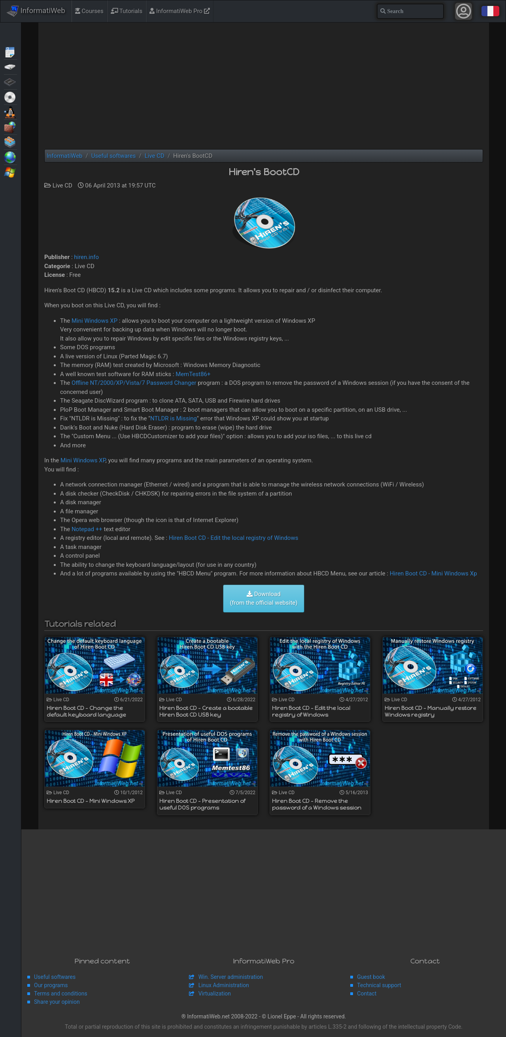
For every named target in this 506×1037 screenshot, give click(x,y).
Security (10, 126)
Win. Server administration (230, 977)
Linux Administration (223, 985)
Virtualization (10, 141)
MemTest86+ (193, 374)
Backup (10, 66)
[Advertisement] (263, 85)
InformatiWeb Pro (179, 11)
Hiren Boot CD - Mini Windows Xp (433, 573)
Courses (89, 11)
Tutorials (127, 11)
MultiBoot (10, 111)
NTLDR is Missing (173, 418)
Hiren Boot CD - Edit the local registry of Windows (233, 537)
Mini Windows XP (94, 320)
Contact (366, 993)
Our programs (51, 985)
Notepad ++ (87, 529)
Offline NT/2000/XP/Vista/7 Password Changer (134, 382)
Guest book (371, 977)
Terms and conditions (60, 993)
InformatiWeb (36, 11)
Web (10, 156)
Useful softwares (55, 977)
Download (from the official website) (263, 598)
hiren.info (86, 257)
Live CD (10, 96)
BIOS (10, 81)
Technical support (379, 985)
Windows (10, 171)
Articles (10, 51)
